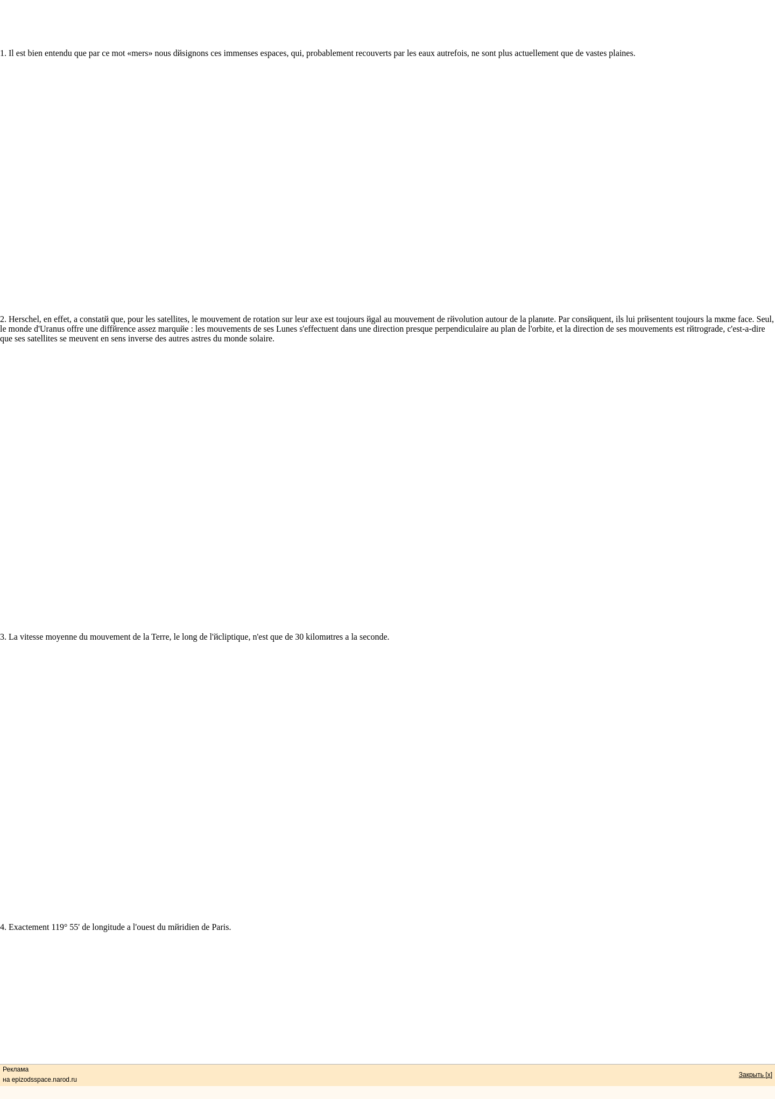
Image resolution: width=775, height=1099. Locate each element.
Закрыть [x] (755, 1075)
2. (3, 367)
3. (3, 740)
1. (3, 53)
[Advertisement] (387, 24)
